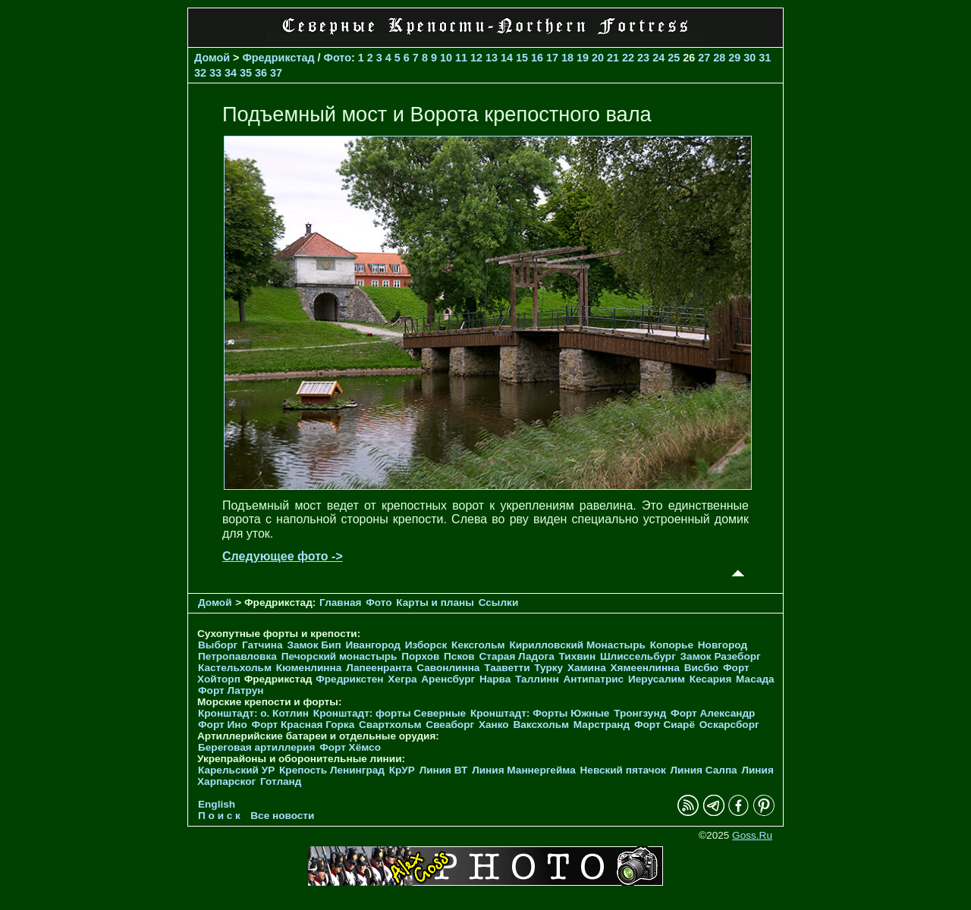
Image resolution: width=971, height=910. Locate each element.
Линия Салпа (704, 770)
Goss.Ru (752, 835)
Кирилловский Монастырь (577, 645)
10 (446, 58)
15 (522, 58)
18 (567, 58)
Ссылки (499, 602)
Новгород (722, 645)
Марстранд (601, 724)
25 (674, 58)
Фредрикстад (279, 58)
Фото (337, 58)
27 (704, 58)
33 (215, 73)
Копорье (671, 645)
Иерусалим (656, 679)
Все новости (282, 815)
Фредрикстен (349, 679)
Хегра (402, 679)
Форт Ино (222, 724)
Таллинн (537, 679)
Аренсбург (448, 679)
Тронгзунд (640, 713)
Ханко (494, 724)
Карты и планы (436, 602)
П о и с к (219, 815)
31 (765, 58)
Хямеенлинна (645, 667)
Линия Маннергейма (524, 770)
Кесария (711, 679)
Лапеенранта (379, 667)
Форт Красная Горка (303, 724)
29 (734, 58)
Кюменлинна (309, 667)
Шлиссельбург (638, 656)
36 (261, 73)
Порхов (420, 656)
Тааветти (506, 667)
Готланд (281, 781)
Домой (212, 58)
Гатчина (262, 645)
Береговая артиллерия (256, 747)
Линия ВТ (444, 770)
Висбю (701, 667)
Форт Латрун (230, 690)
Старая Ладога (517, 656)
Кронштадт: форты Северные (389, 713)
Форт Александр (713, 713)
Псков (459, 656)
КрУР (402, 770)
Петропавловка (237, 656)
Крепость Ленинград (332, 770)
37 (276, 73)
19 (583, 58)
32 (200, 73)
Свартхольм (390, 724)
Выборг (217, 645)
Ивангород (373, 645)
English (216, 804)
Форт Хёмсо (350, 747)
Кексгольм (478, 645)
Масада (755, 679)
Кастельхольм (235, 667)
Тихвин (576, 656)
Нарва (495, 679)
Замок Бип (314, 645)
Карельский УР (236, 770)
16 (537, 58)
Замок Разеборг (720, 656)
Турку (548, 667)
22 (628, 58)
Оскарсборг (729, 724)
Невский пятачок (623, 770)
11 (461, 58)
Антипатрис (593, 679)
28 (719, 58)
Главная (340, 602)
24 (658, 58)
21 (613, 58)
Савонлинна (447, 667)
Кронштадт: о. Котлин (253, 713)
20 (598, 58)
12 (476, 58)
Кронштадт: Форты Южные (540, 713)
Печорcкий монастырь (339, 656)
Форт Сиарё (664, 724)
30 (749, 58)
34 (231, 73)
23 (643, 58)
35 (246, 73)
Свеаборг (450, 724)
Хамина (586, 667)
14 (507, 58)
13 (492, 58)
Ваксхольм (541, 724)
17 (552, 58)
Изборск (426, 645)
